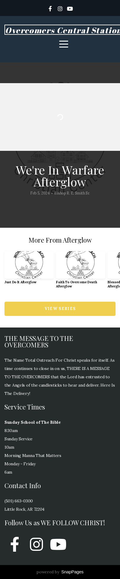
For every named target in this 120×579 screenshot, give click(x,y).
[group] (29, 270)
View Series (60, 308)
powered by (60, 572)
